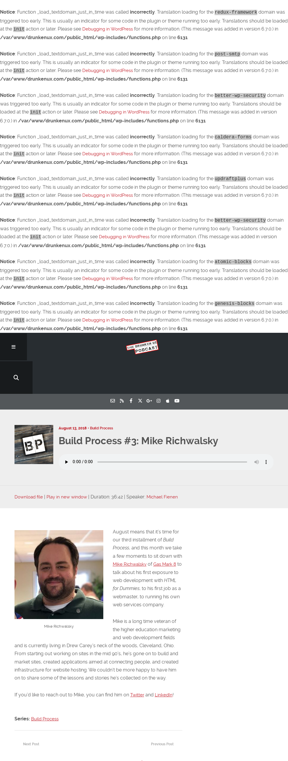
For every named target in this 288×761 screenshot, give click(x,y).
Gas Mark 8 (167, 526)
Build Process (102, 390)
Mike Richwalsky (130, 526)
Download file (29, 459)
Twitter (137, 656)
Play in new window (69, 459)
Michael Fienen (166, 459)
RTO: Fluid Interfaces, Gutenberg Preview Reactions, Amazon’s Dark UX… (139, 731)
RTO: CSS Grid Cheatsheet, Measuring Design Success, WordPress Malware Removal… (53, 731)
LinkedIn (165, 656)
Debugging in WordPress (109, 28)
